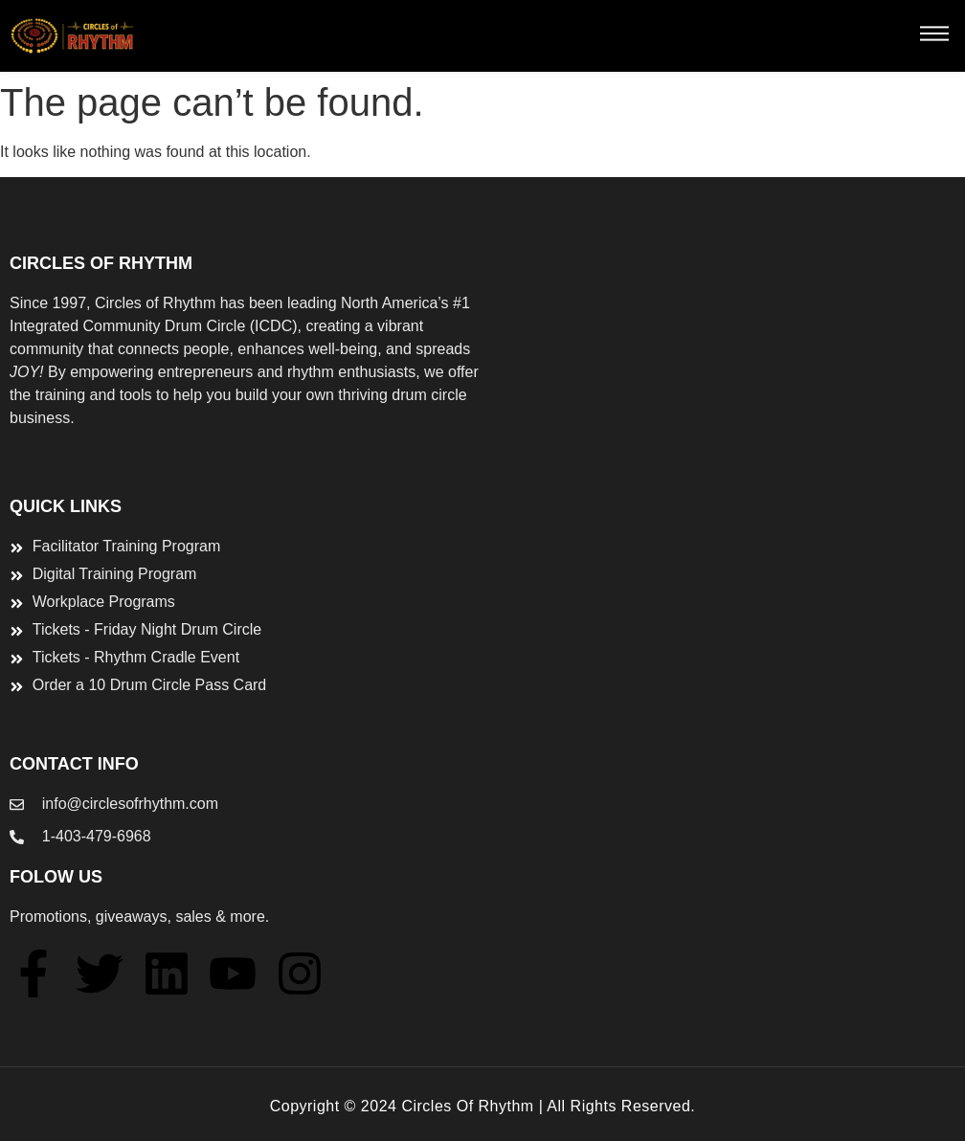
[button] (933, 36)
